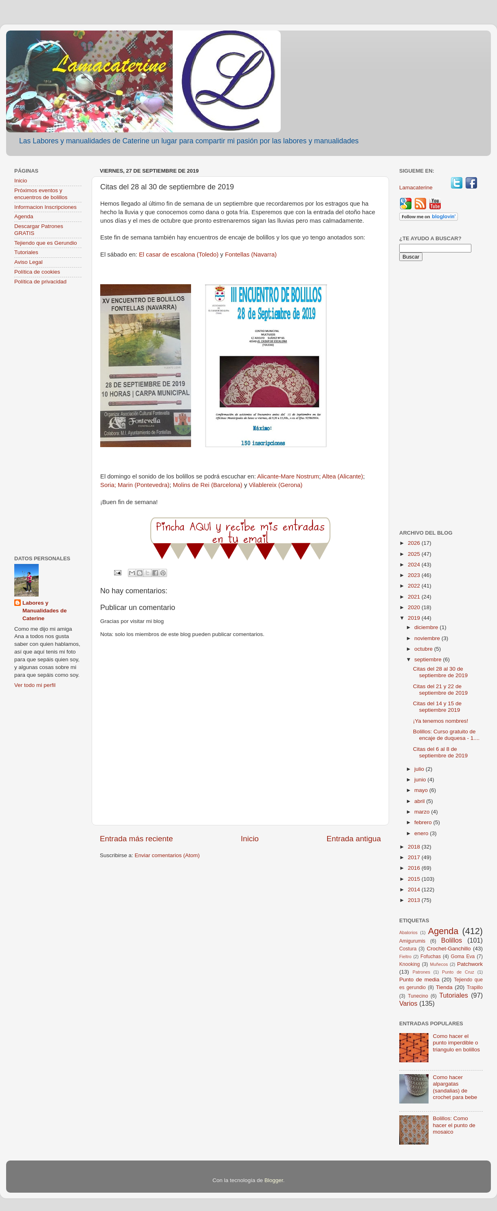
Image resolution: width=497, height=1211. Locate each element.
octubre (424, 649)
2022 (415, 586)
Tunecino (418, 996)
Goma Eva (463, 956)
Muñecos (439, 964)
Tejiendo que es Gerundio (45, 243)
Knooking (409, 964)
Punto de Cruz (458, 972)
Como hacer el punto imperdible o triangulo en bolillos (456, 1042)
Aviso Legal (28, 262)
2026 (415, 543)
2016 (415, 868)
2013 (415, 900)
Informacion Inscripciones (45, 207)
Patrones (421, 972)
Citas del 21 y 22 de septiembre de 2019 (440, 689)
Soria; (108, 485)
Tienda (444, 987)
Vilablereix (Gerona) (276, 485)
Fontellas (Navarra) (251, 254)
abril (420, 801)
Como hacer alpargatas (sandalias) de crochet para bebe (455, 1087)
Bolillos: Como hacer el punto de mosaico (454, 1124)
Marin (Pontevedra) (143, 485)
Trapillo (475, 987)
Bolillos (451, 940)
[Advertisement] (47, 421)
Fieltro (405, 956)
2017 (415, 857)
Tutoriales (26, 252)
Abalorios (408, 932)
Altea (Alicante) (342, 476)
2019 (415, 618)
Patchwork (470, 964)
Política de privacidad (40, 282)
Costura (408, 949)
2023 (415, 575)
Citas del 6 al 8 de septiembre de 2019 (440, 752)
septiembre (428, 659)
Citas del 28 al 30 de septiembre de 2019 (440, 672)
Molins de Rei (191, 485)
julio (420, 769)
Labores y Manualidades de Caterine (44, 610)
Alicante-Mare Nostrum (288, 476)
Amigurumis (412, 941)
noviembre (428, 638)
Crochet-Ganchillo (449, 949)
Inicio (250, 838)
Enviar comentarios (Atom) (167, 855)
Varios (408, 1003)
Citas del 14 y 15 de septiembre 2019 (437, 706)
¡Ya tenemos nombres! (440, 721)
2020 (415, 607)
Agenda (23, 216)
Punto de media (419, 979)
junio (420, 780)
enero (422, 833)
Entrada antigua (354, 838)
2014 (415, 889)
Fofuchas (430, 956)
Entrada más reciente (136, 838)
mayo (421, 790)
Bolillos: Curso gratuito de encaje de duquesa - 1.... (446, 734)
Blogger (273, 1180)
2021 (415, 597)
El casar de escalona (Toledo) (179, 254)
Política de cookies (37, 272)
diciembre (427, 627)
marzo (422, 812)
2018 (415, 847)
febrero (423, 822)
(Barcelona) (225, 485)
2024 (415, 565)
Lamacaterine (416, 187)
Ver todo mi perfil (34, 685)
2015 (415, 879)
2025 (415, 554)
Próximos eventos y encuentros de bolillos (41, 193)
